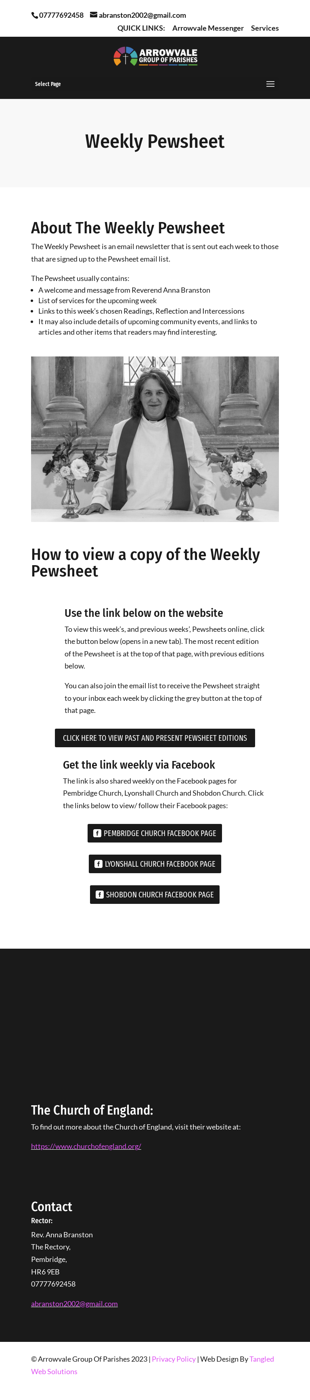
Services (265, 28)
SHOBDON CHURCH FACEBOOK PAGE (160, 894)
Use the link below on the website (144, 613)
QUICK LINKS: (141, 28)
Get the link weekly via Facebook (139, 764)
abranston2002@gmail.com (74, 1303)
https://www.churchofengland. (79, 1146)
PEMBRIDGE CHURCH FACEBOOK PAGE (160, 833)
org (133, 1146)
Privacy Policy (174, 1358)
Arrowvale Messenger (208, 28)
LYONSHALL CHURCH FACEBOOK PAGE (160, 864)
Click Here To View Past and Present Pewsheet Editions (155, 738)
